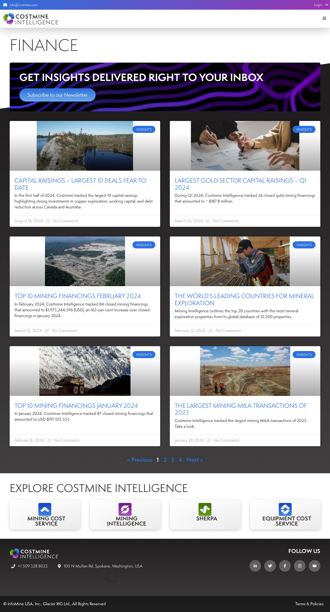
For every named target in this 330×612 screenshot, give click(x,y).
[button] (111, 577)
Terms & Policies (309, 604)
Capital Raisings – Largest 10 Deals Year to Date (80, 183)
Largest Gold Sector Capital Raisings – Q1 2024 (240, 183)
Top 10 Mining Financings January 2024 (76, 405)
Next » (195, 459)
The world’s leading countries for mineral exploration (244, 299)
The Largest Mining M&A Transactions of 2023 (241, 409)
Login (321, 5)
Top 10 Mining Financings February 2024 (78, 296)
